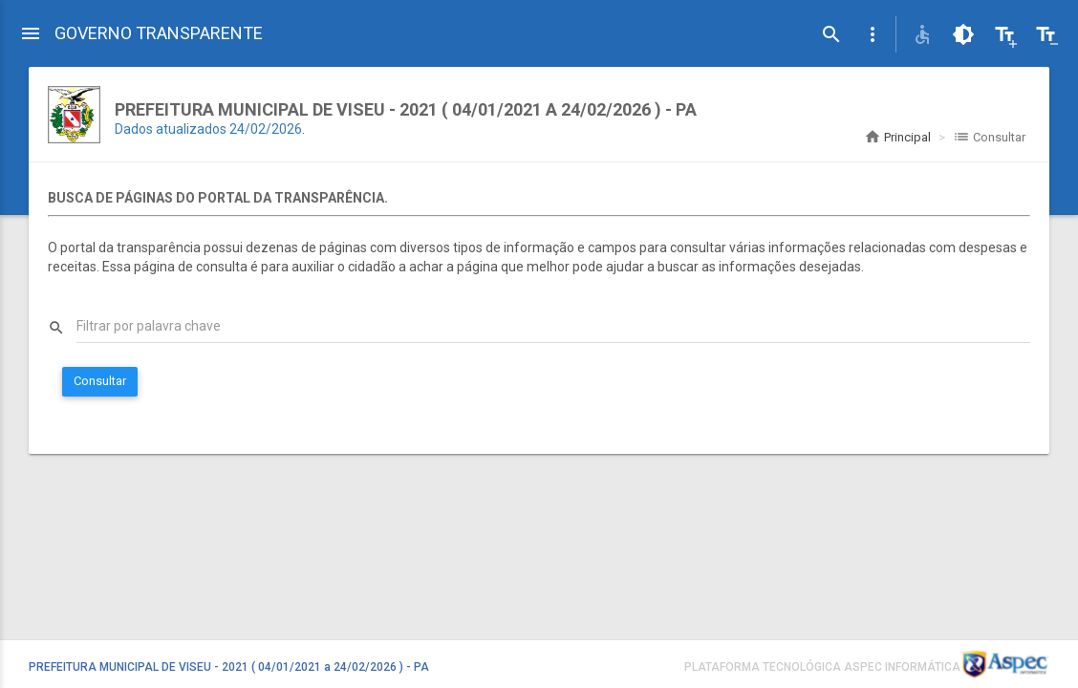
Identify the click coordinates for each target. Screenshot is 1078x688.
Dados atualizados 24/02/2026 (208, 129)
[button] (872, 34)
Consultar (100, 381)
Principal (897, 137)
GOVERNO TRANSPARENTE (158, 33)
